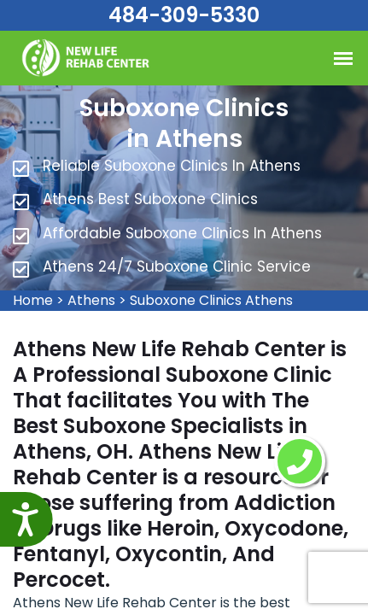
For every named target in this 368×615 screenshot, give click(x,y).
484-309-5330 (184, 15)
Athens (91, 300)
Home (33, 300)
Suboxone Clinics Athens (211, 300)
